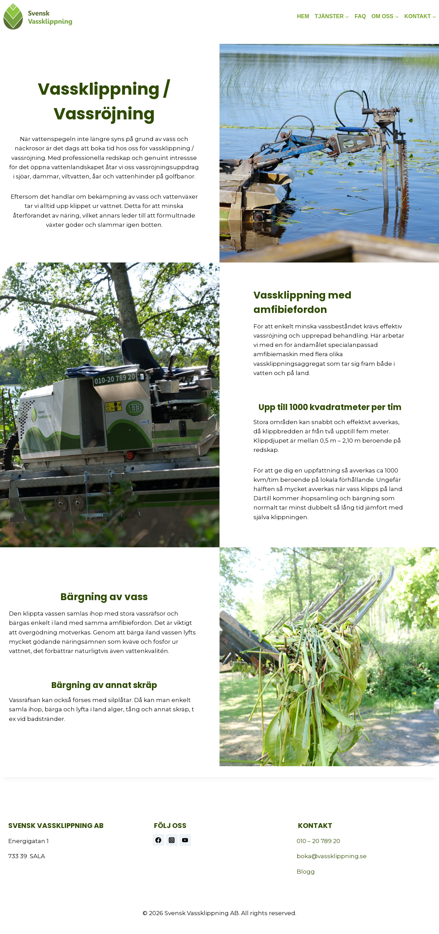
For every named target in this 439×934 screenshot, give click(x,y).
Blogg (306, 871)
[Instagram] (172, 840)
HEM (303, 16)
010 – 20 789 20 (318, 841)
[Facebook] (158, 840)
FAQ (360, 16)
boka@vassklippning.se (332, 856)
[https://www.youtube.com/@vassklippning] (185, 840)
